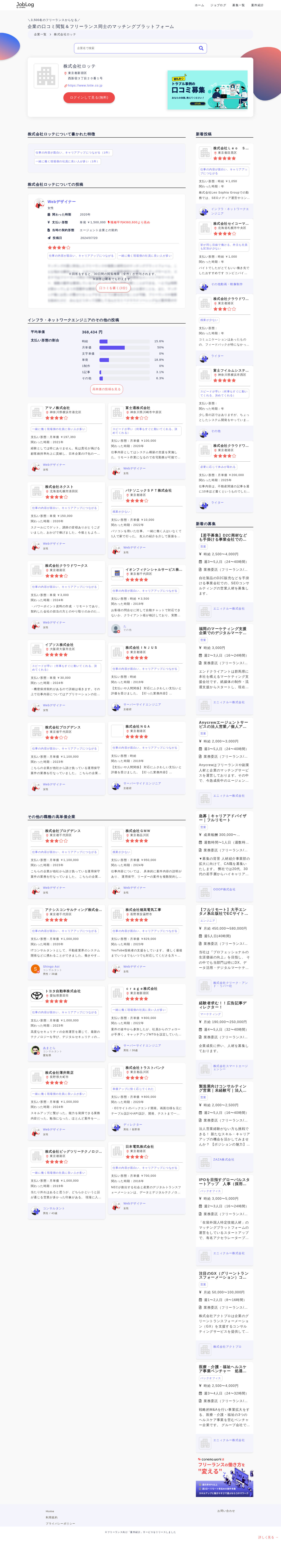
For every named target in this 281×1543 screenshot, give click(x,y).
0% (161, 353)
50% (160, 347)
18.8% (159, 359)
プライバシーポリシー (60, 1523)
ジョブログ (218, 5)
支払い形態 (60, 222)
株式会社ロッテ (65, 34)
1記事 (86, 372)
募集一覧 (238, 5)
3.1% (160, 372)
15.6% (159, 341)
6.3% (160, 378)
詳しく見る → (268, 1537)
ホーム (199, 5)
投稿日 (57, 238)
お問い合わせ (226, 1510)
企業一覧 (40, 34)
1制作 (86, 366)
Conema (25, 5)
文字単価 (88, 353)
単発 (85, 359)
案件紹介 (257, 5)
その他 (86, 378)
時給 (85, 341)
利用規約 (52, 1517)
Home (50, 1511)
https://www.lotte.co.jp (85, 85)
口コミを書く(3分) (113, 288)
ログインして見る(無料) (89, 97)
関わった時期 (61, 214)
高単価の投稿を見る (107, 389)
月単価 (86, 347)
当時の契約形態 (63, 230)
